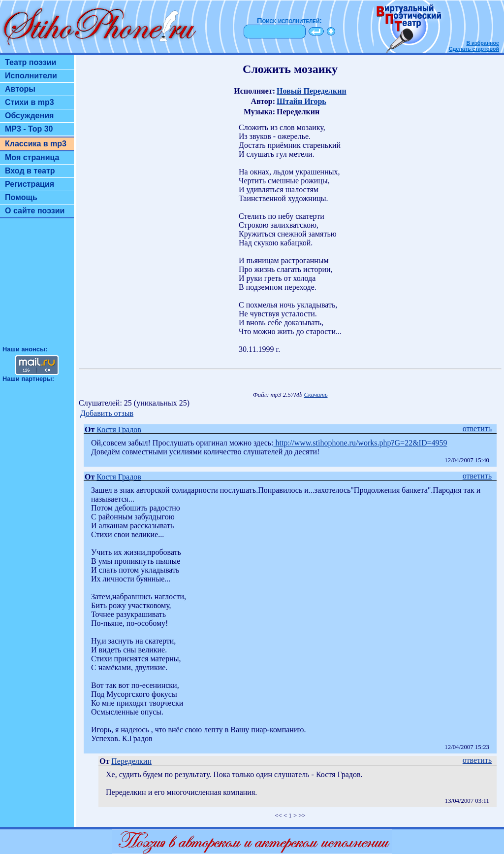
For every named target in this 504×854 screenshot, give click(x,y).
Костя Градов (118, 429)
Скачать (316, 394)
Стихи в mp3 (29, 102)
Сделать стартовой (474, 49)
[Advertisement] (36, 286)
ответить (477, 428)
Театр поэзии (30, 62)
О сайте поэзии (34, 210)
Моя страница (32, 157)
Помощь (21, 197)
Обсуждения (29, 115)
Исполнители (31, 75)
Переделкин (131, 761)
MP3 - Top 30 (29, 129)
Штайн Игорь (301, 101)
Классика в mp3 (35, 143)
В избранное (482, 43)
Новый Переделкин (311, 91)
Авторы (20, 89)
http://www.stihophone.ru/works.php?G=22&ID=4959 (360, 443)
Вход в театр (30, 171)
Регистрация (29, 184)
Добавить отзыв (106, 413)
